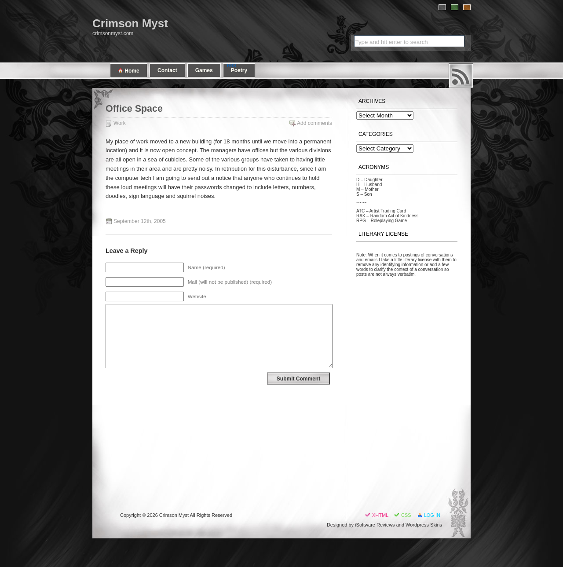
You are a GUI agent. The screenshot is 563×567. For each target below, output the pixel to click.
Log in (432, 515)
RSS (461, 75)
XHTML (380, 515)
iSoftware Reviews (375, 524)
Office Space (134, 108)
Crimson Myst (130, 23)
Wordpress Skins (424, 524)
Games (204, 70)
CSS (406, 515)
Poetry (239, 70)
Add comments (314, 123)
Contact (167, 70)
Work (119, 123)
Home (128, 70)
